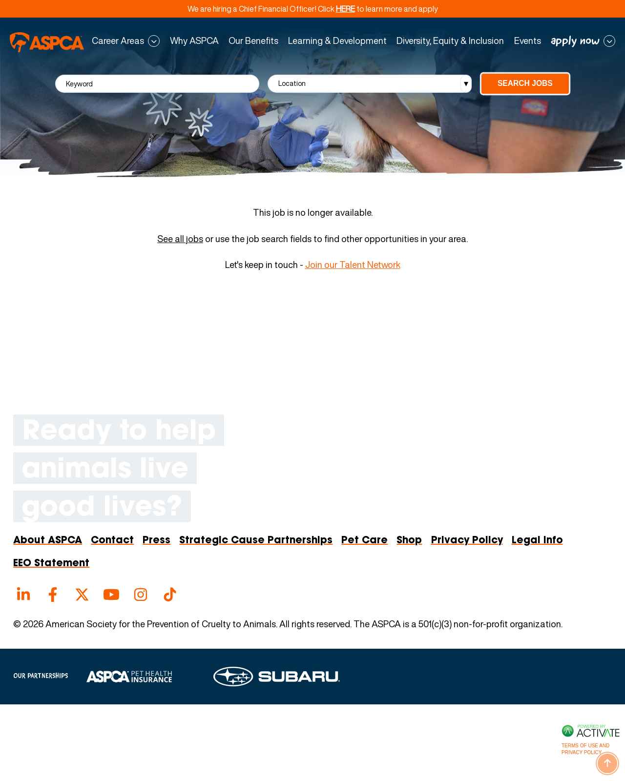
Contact (112, 541)
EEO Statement (51, 564)
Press (156, 541)
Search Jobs (525, 83)
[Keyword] (157, 84)
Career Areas (118, 41)
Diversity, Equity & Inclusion (450, 41)
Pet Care (364, 541)
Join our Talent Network (352, 264)
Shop (409, 541)
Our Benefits (253, 41)
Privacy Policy (467, 541)
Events (527, 41)
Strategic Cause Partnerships (256, 541)
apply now (575, 41)
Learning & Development (337, 41)
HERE (345, 9)
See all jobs (180, 239)
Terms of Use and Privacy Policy (585, 749)
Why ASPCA (194, 41)
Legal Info (537, 541)
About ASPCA (47, 541)
